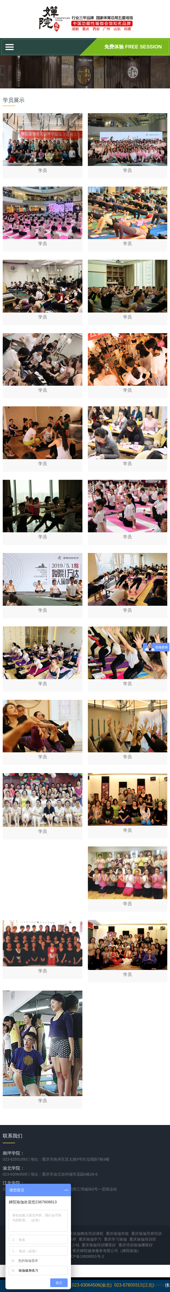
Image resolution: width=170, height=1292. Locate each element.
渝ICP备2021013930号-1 (149, 1285)
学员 (42, 170)
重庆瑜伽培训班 (142, 1239)
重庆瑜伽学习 (90, 1239)
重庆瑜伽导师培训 (146, 1233)
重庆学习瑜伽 (115, 1239)
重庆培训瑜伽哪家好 (135, 1245)
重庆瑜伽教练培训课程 (84, 1233)
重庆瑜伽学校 (117, 1233)
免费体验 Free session (133, 47)
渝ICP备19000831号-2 (85, 1256)
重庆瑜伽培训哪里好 (99, 1245)
